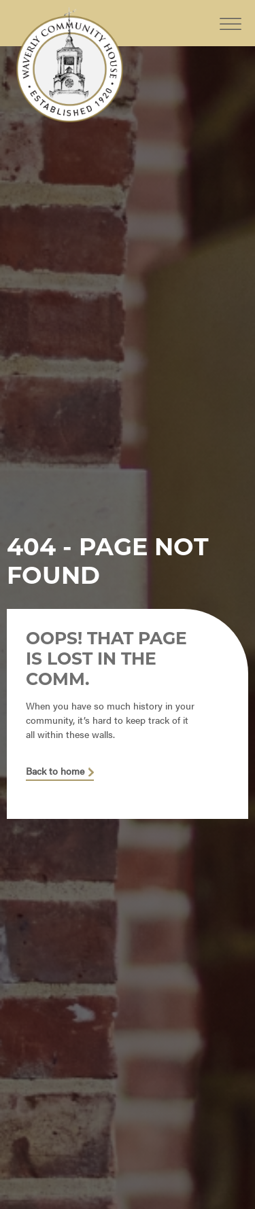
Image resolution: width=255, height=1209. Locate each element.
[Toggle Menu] (230, 13)
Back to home (55, 771)
